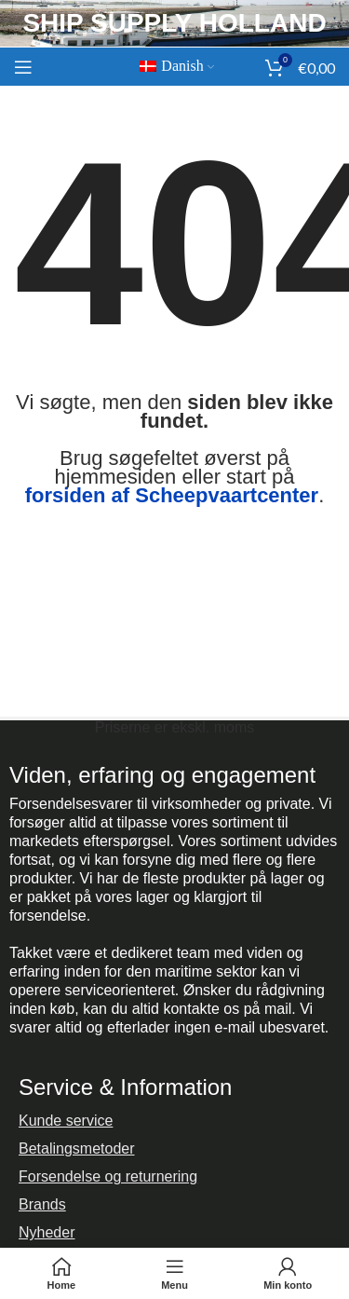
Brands (42, 1204)
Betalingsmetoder (77, 1148)
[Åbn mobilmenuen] (23, 67)
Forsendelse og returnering (108, 1176)
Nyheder (46, 1232)
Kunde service (66, 1120)
